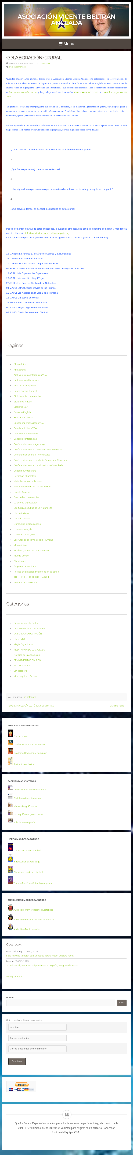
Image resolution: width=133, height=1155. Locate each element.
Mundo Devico (21, 555)
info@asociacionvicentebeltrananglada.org (47, 233)
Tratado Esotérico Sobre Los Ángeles (32, 883)
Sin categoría (20, 670)
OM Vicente (20, 561)
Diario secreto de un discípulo (28, 872)
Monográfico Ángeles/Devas (28, 814)
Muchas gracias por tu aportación (31, 550)
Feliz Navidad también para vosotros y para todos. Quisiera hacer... (40, 955)
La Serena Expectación (25, 502)
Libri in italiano (21, 513)
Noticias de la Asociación (27, 654)
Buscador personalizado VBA (29, 422)
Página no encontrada (25, 566)
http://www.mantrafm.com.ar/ (23, 92)
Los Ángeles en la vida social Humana (33, 539)
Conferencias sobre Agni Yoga (29, 444)
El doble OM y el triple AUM (28, 481)
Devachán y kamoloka (25, 475)
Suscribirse (17, 1061)
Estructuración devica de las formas (32, 486)
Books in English (22, 412)
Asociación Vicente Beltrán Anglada (66, 20)
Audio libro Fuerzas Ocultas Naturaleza (33, 919)
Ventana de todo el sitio (26, 582)
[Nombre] (37, 1027)
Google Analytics (22, 492)
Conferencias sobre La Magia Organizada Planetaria (40, 460)
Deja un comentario (17, 67)
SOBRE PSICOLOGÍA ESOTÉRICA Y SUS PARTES (31, 706)
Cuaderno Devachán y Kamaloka (30, 753)
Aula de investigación (25, 385)
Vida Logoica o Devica (25, 676)
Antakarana (20, 369)
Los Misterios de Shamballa (27, 850)
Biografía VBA (21, 406)
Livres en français (23, 529)
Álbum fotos (20, 364)
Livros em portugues (24, 534)
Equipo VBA (45, 63)
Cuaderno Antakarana (25, 470)
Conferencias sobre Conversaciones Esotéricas (38, 449)
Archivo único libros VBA (26, 380)
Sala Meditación (22, 665)
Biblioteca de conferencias (27, 396)
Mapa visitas (20, 545)
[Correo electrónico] (37, 1038)
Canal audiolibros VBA (25, 428)
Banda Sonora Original (25, 391)
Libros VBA (19, 639)
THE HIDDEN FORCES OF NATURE (32, 576)
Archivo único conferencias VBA (30, 374)
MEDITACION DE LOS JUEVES (29, 649)
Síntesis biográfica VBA (25, 806)
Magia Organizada (23, 644)
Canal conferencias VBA (26, 433)
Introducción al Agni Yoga (26, 861)
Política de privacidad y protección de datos (36, 571)
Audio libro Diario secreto (26, 929)
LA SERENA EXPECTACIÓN (28, 633)
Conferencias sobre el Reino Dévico (32, 454)
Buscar (10, 997)
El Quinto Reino (117, 706)
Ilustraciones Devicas (24, 764)
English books (20, 736)
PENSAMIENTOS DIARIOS (27, 660)
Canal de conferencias (25, 438)
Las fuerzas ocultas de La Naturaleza (33, 507)
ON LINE (86, 92)
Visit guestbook (14, 976)
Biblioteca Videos (23, 401)
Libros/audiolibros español (27, 523)
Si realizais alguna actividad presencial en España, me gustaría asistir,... (43, 965)
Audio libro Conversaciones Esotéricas (33, 909)
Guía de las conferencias (26, 497)
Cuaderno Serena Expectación (29, 744)
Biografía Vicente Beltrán (26, 623)
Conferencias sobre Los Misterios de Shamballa (38, 465)
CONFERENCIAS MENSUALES (29, 628)
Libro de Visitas (22, 518)
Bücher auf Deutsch (24, 417)
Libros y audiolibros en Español (29, 789)
